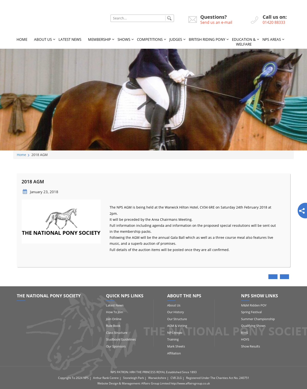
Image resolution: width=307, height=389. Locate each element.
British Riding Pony (207, 39)
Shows (124, 39)
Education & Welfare (244, 42)
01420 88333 (274, 22)
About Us (43, 39)
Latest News (70, 39)
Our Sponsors (116, 346)
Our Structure (177, 319)
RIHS (244, 332)
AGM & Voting (177, 325)
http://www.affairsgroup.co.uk (190, 383)
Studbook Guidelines (121, 339)
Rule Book (113, 325)
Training (173, 339)
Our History (175, 312)
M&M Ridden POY (253, 305)
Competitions (150, 39)
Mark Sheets (176, 346)
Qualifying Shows (253, 325)
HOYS (245, 339)
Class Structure (116, 332)
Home (22, 39)
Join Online (113, 319)
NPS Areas (271, 39)
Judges (175, 39)
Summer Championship (258, 319)
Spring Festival (251, 312)
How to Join (114, 312)
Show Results (250, 346)
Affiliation (174, 353)
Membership (99, 39)
